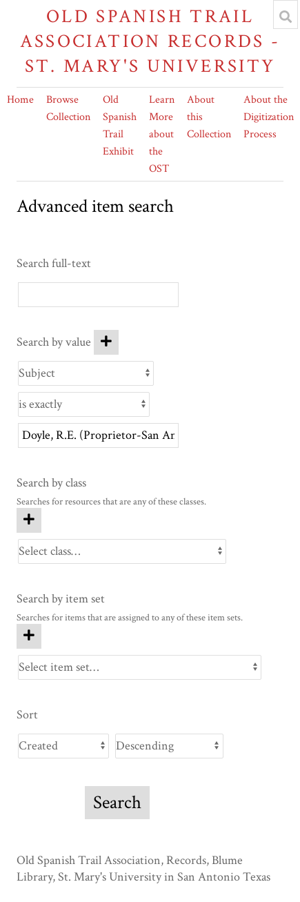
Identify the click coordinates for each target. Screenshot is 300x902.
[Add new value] (106, 342)
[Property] (86, 373)
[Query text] (98, 435)
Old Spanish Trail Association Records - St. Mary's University (150, 41)
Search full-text (54, 263)
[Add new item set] (29, 636)
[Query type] (84, 404)
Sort (27, 715)
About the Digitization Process (268, 116)
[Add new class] (29, 520)
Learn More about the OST (161, 134)
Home (20, 99)
